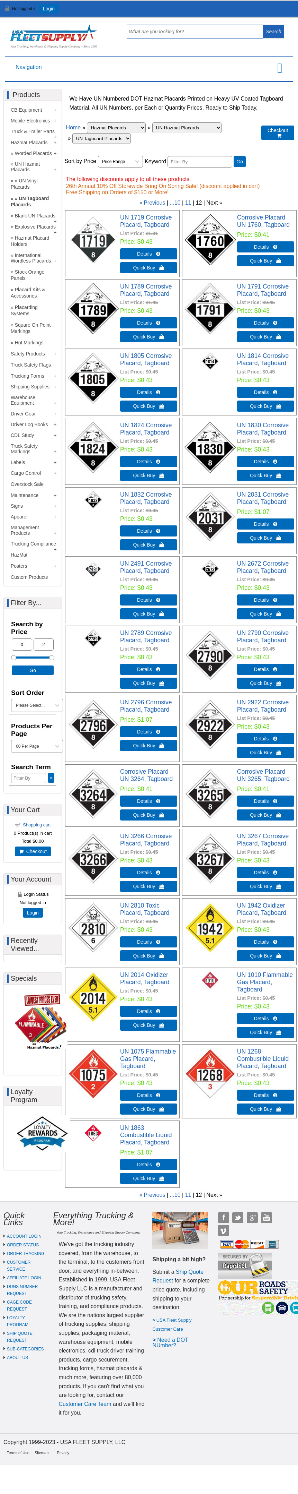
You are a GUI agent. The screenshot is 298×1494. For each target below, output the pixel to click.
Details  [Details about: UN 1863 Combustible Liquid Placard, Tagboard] (148, 1164)
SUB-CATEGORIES (25, 1349)
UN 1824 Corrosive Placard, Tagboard (146, 429)
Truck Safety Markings (24, 448)
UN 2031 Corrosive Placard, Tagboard (263, 498)
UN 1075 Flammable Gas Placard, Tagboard (148, 1059)
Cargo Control (26, 473)
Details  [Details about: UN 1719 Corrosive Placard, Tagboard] (148, 253)
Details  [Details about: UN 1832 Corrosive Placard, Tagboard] (148, 531)
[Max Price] (44, 644)
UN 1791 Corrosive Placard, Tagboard (263, 290)
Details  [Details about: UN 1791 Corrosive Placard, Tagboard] (265, 322)
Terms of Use (18, 1453)
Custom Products (29, 577)
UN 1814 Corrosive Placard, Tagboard (263, 359)
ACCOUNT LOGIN (24, 1236)
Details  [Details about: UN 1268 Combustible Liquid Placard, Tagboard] (265, 1095)
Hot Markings (29, 342)
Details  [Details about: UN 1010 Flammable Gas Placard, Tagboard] (265, 1018)
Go (239, 161)
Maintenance (24, 495)
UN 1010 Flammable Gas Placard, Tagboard (265, 982)
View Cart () (271, 11)
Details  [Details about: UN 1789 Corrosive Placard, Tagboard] (148, 322)
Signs (17, 506)
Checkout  (278, 133)
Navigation (29, 67)
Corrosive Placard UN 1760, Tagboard (263, 221)
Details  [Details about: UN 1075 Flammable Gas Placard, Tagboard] (148, 1095)
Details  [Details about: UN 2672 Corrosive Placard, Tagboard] (265, 600)
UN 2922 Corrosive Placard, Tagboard (263, 706)
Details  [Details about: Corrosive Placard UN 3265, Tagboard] (265, 801)
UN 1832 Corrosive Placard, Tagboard (146, 498)
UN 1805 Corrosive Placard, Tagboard (146, 359)
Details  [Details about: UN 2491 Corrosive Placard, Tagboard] (148, 600)
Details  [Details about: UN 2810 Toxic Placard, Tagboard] (148, 941)
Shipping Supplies (30, 386)
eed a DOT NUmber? (170, 1342)
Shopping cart (37, 824)
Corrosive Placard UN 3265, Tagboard (263, 775)
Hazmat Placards (29, 142)
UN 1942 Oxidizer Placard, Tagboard (261, 909)
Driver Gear (23, 414)
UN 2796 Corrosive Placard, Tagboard (146, 706)
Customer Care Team (84, 1404)
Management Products (25, 530)
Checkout (33, 851)
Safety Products (28, 354)
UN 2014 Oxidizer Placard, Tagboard (144, 978)
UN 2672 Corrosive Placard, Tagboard (263, 567)
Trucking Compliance (33, 544)
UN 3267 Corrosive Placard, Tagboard (263, 840)
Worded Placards (33, 153)
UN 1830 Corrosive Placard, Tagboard (263, 429)
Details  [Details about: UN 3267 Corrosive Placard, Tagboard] (265, 872)
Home (73, 127)
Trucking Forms (27, 376)
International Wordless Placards (31, 258)
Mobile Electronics (30, 120)
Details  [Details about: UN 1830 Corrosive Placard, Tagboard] (265, 461)
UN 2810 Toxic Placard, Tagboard (144, 909)
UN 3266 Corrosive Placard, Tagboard (146, 840)
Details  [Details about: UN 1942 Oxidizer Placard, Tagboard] (265, 941)
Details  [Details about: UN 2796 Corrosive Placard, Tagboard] (148, 731)
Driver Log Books (29, 424)
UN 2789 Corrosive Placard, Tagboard (146, 636)
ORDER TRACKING (25, 1253)
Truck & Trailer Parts (33, 131)
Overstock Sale (27, 484)
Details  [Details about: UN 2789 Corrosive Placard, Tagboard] (148, 669)
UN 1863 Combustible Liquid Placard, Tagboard (146, 1135)
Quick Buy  (148, 267)
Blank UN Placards (35, 215)
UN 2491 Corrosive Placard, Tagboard (146, 567)
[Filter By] (200, 162)
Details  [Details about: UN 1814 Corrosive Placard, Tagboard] (265, 392)
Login (49, 8)
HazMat (19, 555)
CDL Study (22, 435)
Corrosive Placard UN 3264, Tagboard (146, 775)
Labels (18, 462)
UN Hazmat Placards (25, 166)
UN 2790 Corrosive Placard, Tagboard (263, 636)
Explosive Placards (35, 227)
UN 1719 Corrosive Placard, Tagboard (146, 221)
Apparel (19, 517)
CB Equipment (26, 110)
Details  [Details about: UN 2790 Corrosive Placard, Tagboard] (265, 669)
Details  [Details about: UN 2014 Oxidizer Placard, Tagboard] (148, 1011)
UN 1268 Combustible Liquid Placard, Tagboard (263, 1059)
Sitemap (41, 1453)
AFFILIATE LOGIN (24, 1278)
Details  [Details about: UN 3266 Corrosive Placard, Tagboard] (148, 872)
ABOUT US (17, 1357)
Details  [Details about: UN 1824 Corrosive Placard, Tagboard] (148, 461)
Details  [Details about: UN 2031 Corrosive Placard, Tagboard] (265, 524)
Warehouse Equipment (23, 400)
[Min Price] (22, 644)
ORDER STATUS (23, 1245)
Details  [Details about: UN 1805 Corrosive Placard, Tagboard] (148, 392)
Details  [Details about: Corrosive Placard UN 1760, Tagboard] (265, 246)
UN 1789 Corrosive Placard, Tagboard (146, 290)
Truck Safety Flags (31, 365)
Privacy (63, 1453)
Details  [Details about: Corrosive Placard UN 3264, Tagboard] (148, 801)
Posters (19, 566)
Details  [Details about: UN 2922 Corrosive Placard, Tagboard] (265, 738)
